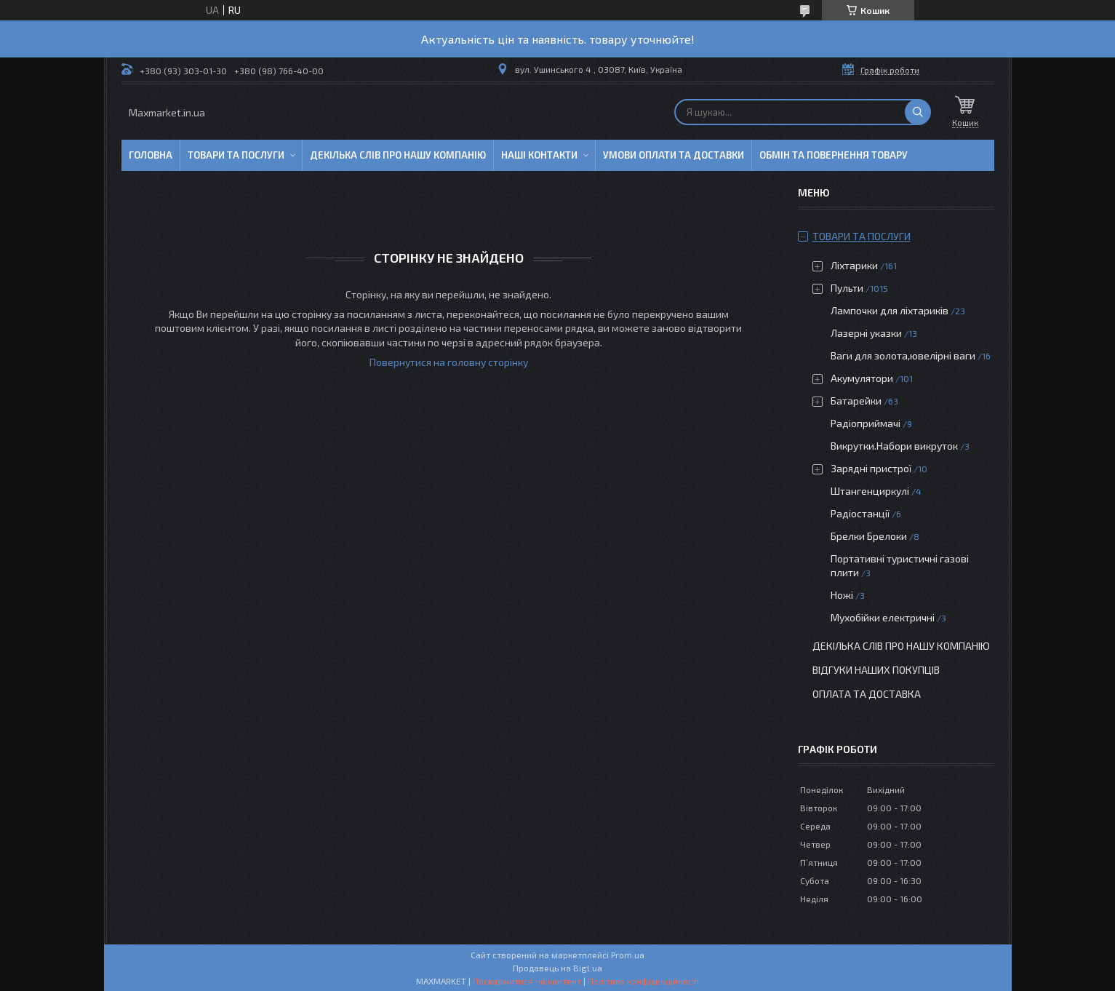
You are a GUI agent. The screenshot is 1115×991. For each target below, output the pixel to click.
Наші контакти (539, 155)
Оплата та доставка (866, 694)
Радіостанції (860, 513)
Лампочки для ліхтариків (889, 310)
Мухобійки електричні (883, 617)
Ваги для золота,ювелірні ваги (903, 355)
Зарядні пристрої (871, 468)
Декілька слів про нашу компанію (398, 155)
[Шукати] (918, 112)
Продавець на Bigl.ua (557, 968)
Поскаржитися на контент (527, 981)
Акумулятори (862, 378)
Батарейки (856, 400)
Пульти (847, 288)
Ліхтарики (854, 265)
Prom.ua (627, 955)
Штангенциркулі (870, 491)
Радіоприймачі (865, 423)
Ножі (842, 595)
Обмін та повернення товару (833, 155)
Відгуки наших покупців (876, 670)
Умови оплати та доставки (673, 155)
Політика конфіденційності (643, 981)
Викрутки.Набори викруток (894, 445)
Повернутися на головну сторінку (448, 362)
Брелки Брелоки (869, 536)
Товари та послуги (236, 155)
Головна (150, 155)
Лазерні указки (866, 333)
